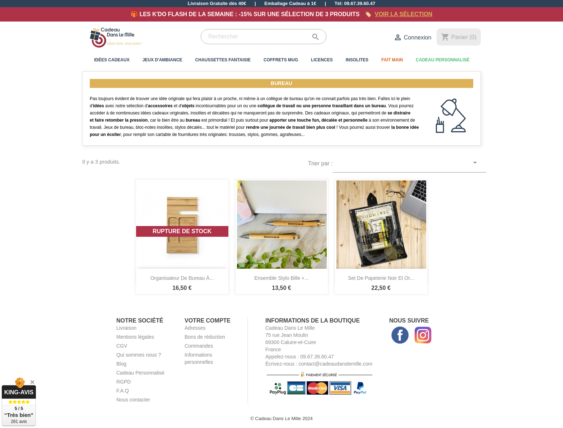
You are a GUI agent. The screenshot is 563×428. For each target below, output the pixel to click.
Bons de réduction (205, 337)
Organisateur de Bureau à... (182, 278)
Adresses (195, 328)
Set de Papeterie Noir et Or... (381, 278)
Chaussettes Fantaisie (223, 59)
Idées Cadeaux (112, 59)
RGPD (123, 382)
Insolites (357, 59)
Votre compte (208, 321)
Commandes (199, 346)
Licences (322, 59)
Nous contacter (133, 400)
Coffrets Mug (281, 59)
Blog (121, 364)
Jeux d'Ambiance (162, 59)
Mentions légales (135, 337)
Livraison (126, 328)
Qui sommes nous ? (138, 355)
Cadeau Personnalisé (442, 59)
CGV (121, 346)
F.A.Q (122, 391)
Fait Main (392, 59)
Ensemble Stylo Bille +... (281, 278)
